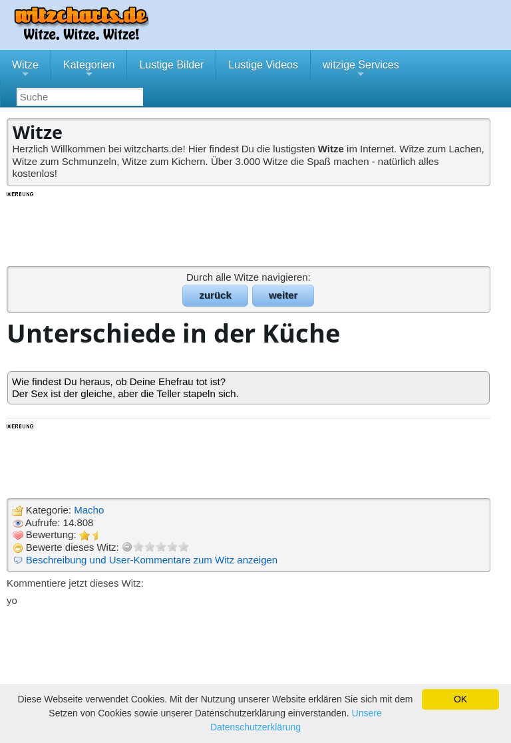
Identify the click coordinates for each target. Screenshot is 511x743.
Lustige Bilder (171, 65)
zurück (215, 295)
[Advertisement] (249, 228)
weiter (283, 295)
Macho (89, 510)
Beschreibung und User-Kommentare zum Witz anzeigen (152, 559)
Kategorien (88, 69)
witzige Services (361, 69)
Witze (25, 69)
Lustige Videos (263, 65)
